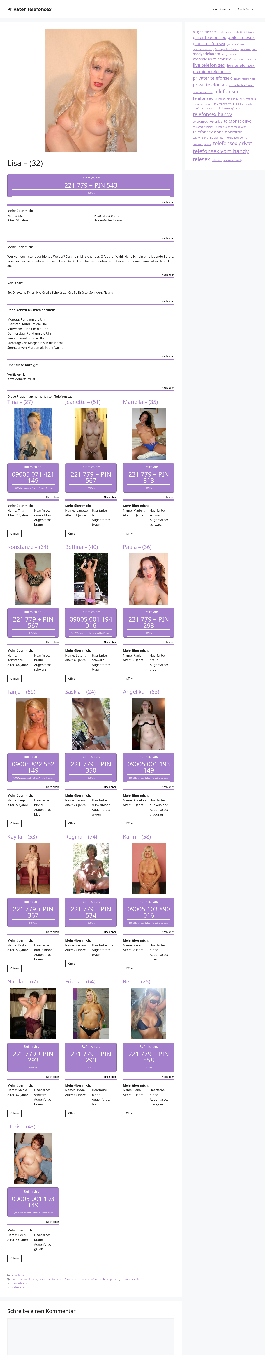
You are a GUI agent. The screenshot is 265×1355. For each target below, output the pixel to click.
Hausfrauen (19, 1253)
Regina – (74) (81, 823)
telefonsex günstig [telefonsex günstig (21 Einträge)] (229, 108)
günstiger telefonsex (24, 1257)
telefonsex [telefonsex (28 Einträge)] (203, 98)
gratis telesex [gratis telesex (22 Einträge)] (202, 49)
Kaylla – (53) (22, 823)
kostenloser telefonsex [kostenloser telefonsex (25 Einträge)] (212, 58)
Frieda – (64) (80, 965)
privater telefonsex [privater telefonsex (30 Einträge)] (212, 78)
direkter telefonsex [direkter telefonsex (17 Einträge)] (245, 32)
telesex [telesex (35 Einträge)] (201, 159)
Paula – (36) (137, 540)
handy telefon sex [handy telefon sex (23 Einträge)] (206, 54)
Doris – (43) (21, 1107)
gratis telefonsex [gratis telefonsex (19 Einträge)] (236, 44)
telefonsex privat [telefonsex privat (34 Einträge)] (232, 143)
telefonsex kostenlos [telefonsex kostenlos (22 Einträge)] (207, 121)
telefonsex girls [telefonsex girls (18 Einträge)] (244, 103)
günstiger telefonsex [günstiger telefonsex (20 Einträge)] (226, 49)
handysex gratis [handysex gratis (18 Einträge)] (248, 49)
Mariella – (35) (140, 398)
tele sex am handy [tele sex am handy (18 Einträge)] (232, 160)
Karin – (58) (137, 823)
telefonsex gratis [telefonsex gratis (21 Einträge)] (204, 108)
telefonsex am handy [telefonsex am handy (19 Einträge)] (226, 98)
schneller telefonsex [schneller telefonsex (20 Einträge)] (241, 85)
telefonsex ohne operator (103, 1257)
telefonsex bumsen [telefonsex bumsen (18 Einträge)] (202, 103)
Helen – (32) (19, 1265)
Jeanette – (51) (82, 398)
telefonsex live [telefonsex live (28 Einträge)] (237, 121)
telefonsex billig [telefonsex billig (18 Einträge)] (248, 98)
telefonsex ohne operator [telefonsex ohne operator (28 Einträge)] (217, 132)
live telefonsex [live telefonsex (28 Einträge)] (241, 65)
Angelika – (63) (141, 682)
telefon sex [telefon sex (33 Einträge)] (226, 91)
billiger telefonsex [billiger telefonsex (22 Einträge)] (205, 32)
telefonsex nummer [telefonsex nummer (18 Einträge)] (203, 126)
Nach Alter (223, 9)
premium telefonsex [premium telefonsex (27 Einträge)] (212, 71)
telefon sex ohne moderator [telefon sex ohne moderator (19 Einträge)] (230, 126)
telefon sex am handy (73, 1257)
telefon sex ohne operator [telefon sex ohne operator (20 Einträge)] (209, 137)
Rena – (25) (136, 965)
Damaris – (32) (20, 1261)
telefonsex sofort (131, 1257)
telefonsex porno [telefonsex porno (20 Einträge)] (236, 137)
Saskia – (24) (80, 682)
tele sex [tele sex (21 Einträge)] (217, 160)
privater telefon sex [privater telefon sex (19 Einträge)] (244, 78)
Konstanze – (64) (27, 540)
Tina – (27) (20, 398)
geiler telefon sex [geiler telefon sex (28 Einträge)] (209, 37)
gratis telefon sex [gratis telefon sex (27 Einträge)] (209, 43)
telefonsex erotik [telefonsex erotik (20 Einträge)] (224, 104)
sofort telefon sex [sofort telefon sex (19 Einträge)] (203, 92)
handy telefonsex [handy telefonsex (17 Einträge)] (229, 54)
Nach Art (248, 9)
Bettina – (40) (81, 540)
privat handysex (49, 1257)
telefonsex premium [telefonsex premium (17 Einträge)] (202, 144)
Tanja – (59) (21, 682)
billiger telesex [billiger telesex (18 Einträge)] (227, 32)
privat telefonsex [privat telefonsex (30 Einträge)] (210, 85)
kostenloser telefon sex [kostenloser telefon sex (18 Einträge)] (244, 59)
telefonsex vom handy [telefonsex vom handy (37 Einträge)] (221, 151)
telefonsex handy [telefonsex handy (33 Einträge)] (212, 114)
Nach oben (168, 199)
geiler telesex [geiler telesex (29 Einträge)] (241, 37)
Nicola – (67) (22, 965)
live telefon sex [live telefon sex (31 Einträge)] (209, 65)
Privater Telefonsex (29, 9)
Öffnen (14, 527)
